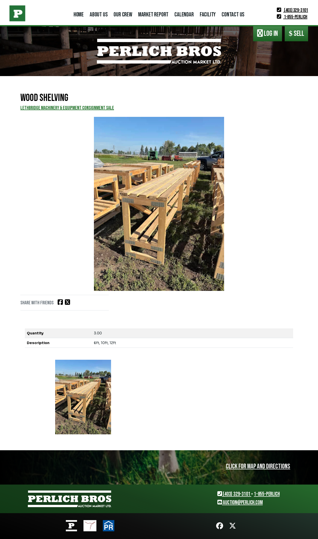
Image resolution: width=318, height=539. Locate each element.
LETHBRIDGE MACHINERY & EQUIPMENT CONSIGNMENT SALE (67, 108)
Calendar (184, 14)
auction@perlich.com (240, 502)
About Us (99, 14)
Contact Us (233, 14)
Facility (208, 14)
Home (79, 14)
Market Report (153, 14)
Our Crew (123, 14)
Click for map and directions (257, 466)
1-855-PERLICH (292, 17)
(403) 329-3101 (292, 10)
